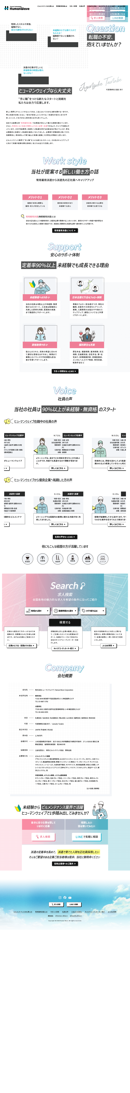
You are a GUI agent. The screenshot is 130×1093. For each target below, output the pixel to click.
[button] (36, 587)
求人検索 (56, 1067)
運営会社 (50, 1079)
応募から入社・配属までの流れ (20, 809)
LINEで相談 (74, 1067)
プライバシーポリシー (61, 1079)
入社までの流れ (92, 6)
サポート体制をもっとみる (64, 507)
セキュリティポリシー (76, 1079)
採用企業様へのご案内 (63, 1027)
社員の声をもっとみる (64, 673)
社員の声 (82, 6)
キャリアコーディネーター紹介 (107, 6)
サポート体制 (73, 6)
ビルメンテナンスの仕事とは (46, 6)
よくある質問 (121, 6)
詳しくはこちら (64, 604)
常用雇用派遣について (63, 366)
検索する (65, 759)
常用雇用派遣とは (61, 6)
